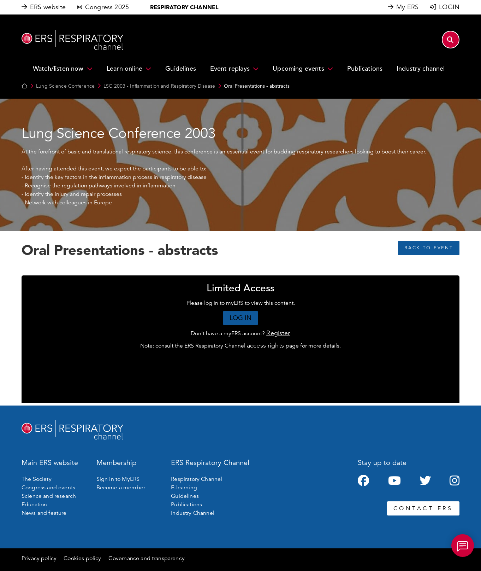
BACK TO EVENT (428, 248)
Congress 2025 (107, 7)
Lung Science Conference (65, 86)
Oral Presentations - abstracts (257, 86)
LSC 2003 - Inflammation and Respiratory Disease (159, 86)
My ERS (407, 7)
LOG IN (241, 318)
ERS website (48, 7)
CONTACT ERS (423, 508)
